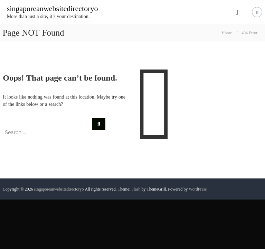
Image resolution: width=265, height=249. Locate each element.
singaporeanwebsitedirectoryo (52, 8)
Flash (135, 189)
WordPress (198, 189)
